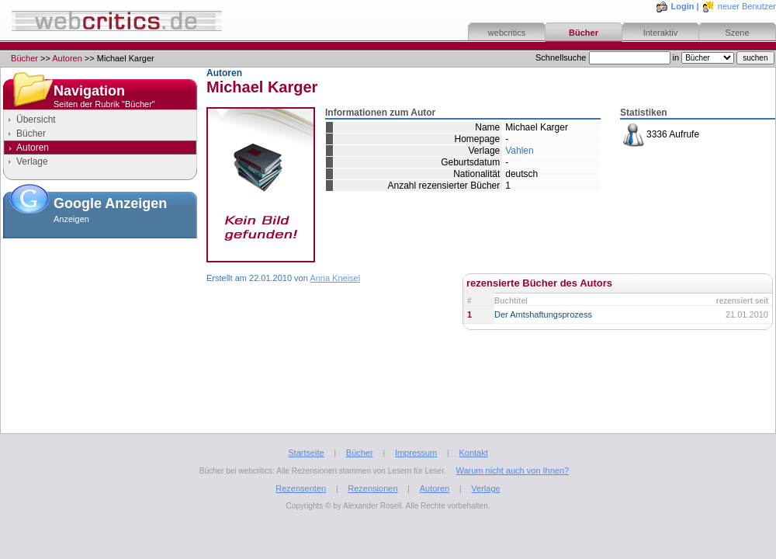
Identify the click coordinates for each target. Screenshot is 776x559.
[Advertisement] (100, 321)
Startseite (306, 452)
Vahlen (519, 150)
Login (683, 6)
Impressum (416, 452)
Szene (737, 32)
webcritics (506, 32)
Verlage (32, 161)
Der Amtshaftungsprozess (543, 314)
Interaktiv (660, 32)
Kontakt (473, 452)
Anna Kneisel (335, 278)
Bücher (583, 32)
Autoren (67, 58)
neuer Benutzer (747, 6)
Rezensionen (372, 488)
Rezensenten (300, 488)
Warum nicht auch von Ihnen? (512, 470)
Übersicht (36, 119)
